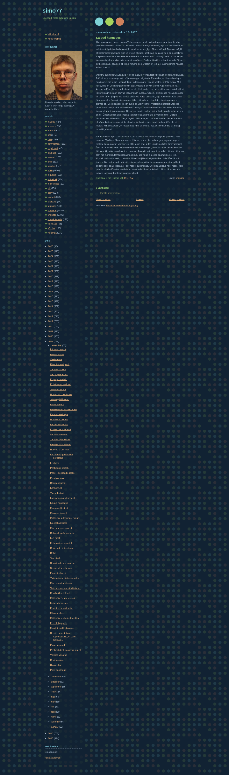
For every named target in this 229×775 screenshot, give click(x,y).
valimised (52, 224)
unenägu (52, 210)
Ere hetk (54, 463)
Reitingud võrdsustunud (62, 548)
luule (50, 161)
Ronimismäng (57, 660)
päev (50, 193)
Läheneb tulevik (58, 349)
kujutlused (53, 148)
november (56, 676)
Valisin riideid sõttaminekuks (64, 578)
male (50, 170)
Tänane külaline (58, 369)
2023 (51, 261)
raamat (51, 197)
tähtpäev (52, 206)
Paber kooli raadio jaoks (62, 473)
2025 (51, 251)
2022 (51, 266)
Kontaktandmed (52, 757)
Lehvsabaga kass (59, 424)
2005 (51, 738)
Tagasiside (55, 558)
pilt (49, 188)
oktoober (55, 681)
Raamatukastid (57, 483)
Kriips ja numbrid (58, 379)
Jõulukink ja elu (58, 389)
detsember (56, 345)
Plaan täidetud (57, 645)
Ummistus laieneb (59, 419)
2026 (51, 246)
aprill (53, 712)
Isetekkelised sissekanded (63, 409)
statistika (52, 201)
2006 (51, 733)
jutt (49, 135)
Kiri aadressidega (59, 414)
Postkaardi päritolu (59, 468)
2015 (51, 301)
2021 (51, 271)
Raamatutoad (57, 354)
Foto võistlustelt (58, 573)
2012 (51, 316)
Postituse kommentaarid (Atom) (122, 205)
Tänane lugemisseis (60, 439)
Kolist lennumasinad (60, 384)
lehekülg (52, 153)
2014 (51, 306)
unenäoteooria (55, 219)
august (54, 691)
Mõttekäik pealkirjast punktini (64, 618)
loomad (51, 157)
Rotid (53, 553)
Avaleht (140, 199)
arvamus (52, 126)
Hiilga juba (55, 665)
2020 (51, 276)
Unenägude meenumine (62, 563)
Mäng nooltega (57, 613)
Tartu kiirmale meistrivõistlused (65, 588)
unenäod (180, 178)
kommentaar (54, 144)
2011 (51, 321)
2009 (51, 331)
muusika (52, 175)
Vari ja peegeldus (59, 374)
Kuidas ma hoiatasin (60, 429)
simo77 (52, 10)
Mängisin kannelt (58, 513)
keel (50, 139)
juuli (53, 697)
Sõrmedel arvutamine (61, 568)
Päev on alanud (58, 670)
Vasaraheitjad (57, 493)
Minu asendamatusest (61, 583)
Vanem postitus (176, 199)
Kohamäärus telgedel (61, 543)
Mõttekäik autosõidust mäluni (64, 518)
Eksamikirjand (57, 404)
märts (54, 716)
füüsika (51, 130)
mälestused (53, 183)
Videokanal (53, 34)
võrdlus (51, 228)
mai (53, 706)
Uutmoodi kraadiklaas (61, 394)
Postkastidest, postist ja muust (65, 650)
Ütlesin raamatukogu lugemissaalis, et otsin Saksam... (63, 636)
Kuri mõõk (55, 538)
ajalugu (51, 121)
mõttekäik (52, 179)
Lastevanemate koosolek (62, 498)
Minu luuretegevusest (61, 528)
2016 (51, 296)
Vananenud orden (59, 434)
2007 (51, 341)
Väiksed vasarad (58, 655)
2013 (51, 311)
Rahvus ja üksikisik (59, 449)
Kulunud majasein (59, 603)
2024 (51, 256)
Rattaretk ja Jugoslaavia (62, 533)
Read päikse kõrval (60, 593)
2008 (51, 336)
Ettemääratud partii (59, 364)
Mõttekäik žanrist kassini (62, 598)
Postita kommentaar (110, 193)
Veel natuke (56, 359)
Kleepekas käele (58, 523)
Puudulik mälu (57, 478)
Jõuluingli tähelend (59, 399)
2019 (51, 281)
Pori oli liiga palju (58, 623)
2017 (51, 291)
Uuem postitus (103, 199)
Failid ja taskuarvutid (60, 444)
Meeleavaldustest (59, 508)
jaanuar (55, 727)
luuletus (52, 166)
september (56, 686)
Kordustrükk (56, 488)
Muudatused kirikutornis (62, 628)
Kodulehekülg (55, 38)
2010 (51, 326)
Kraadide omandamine (61, 608)
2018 (51, 286)
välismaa (52, 232)
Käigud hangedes (108, 37)
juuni (53, 701)
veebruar (55, 721)
